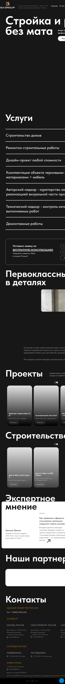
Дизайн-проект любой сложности (33, 160)
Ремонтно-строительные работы (32, 147)
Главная (54, 6)
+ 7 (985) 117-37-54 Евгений (39, 634)
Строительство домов (23, 135)
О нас (62, 6)
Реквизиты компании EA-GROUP (16, 672)
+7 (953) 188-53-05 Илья (17, 656)
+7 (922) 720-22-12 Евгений (15, 635)
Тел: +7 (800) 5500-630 (16, 612)
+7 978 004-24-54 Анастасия (42, 656)
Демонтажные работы (24, 223)
